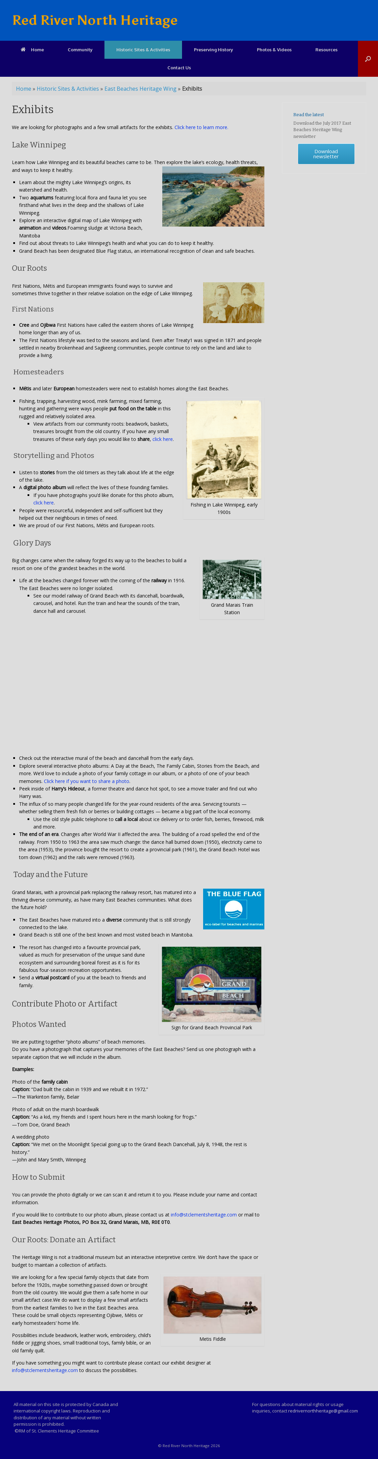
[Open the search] (368, 59)
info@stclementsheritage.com (204, 1214)
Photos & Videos (274, 49)
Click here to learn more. (201, 127)
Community (80, 49)
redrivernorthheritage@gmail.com (323, 1411)
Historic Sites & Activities (143, 49)
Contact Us (179, 67)
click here (162, 439)
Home (32, 49)
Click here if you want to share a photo (86, 781)
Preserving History (213, 49)
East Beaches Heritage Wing (140, 88)
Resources (326, 49)
